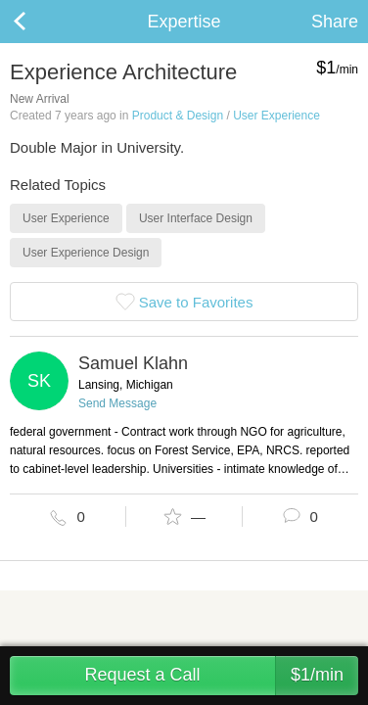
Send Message (117, 403)
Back (39, 21)
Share (334, 21)
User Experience (276, 115)
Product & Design (177, 115)
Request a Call (221, 675)
